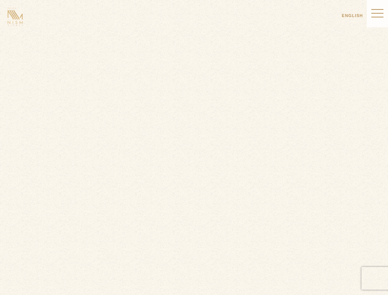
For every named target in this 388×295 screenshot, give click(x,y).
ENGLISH (352, 15)
